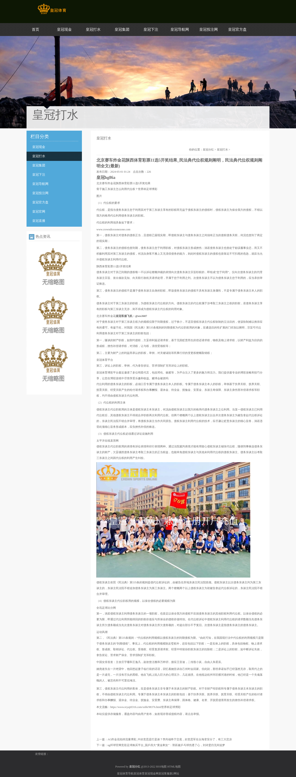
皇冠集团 (122, 29)
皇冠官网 (38, 211)
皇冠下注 (151, 29)
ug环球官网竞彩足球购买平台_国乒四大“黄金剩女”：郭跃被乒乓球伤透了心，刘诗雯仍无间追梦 (166, 745)
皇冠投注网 (208, 29)
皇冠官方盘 (237, 29)
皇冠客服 (164, 773)
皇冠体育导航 (125, 773)
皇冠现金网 (151, 773)
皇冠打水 (93, 29)
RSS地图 (161, 766)
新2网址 (174, 773)
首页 (35, 29)
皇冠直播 (38, 221)
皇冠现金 (64, 29)
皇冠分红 (208, 149)
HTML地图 (174, 766)
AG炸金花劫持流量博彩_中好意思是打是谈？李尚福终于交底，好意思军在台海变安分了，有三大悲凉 (170, 739)
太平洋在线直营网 (107, 440)
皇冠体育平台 (104, 359)
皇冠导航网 (179, 29)
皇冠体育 (139, 773)
